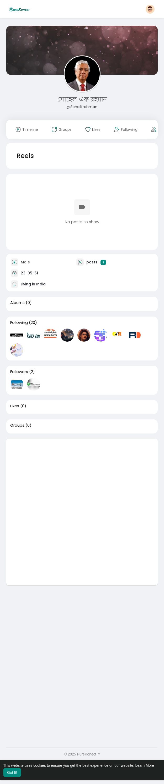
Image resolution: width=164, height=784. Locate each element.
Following (19, 322)
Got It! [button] (12, 772)
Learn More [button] (144, 765)
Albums (17, 303)
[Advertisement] (81, 475)
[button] (150, 9)
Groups (17, 425)
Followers (19, 372)
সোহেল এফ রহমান (82, 99)
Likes (14, 406)
